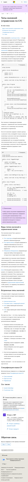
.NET (7, 13)
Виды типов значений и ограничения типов (12, 28)
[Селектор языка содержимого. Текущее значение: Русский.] (4, 455)
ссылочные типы (15, 38)
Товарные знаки (18, 477)
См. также (4, 34)
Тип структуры (8, 238)
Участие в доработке (11, 469)
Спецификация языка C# (8, 32)
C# (11, 13)
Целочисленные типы (10, 301)
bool (5, 305)
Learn (2, 13)
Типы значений (8, 376)
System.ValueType (8, 388)
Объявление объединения (11, 251)
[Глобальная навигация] (1, 2)
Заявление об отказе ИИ (7, 467)
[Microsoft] (14, 2)
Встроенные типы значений (9, 30)
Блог (2, 469)
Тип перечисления (9, 242)
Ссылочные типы (8, 390)
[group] (14, 93)
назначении (4, 50)
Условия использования (7, 477)
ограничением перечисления (15, 282)
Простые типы (8, 378)
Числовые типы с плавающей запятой (14, 303)
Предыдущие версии (20, 467)
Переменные (7, 380)
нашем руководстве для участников (13, 409)
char (5, 309)
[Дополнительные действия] (25, 13)
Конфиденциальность (6, 471)
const (5, 340)
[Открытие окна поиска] (21, 2)
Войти (25, 2)
